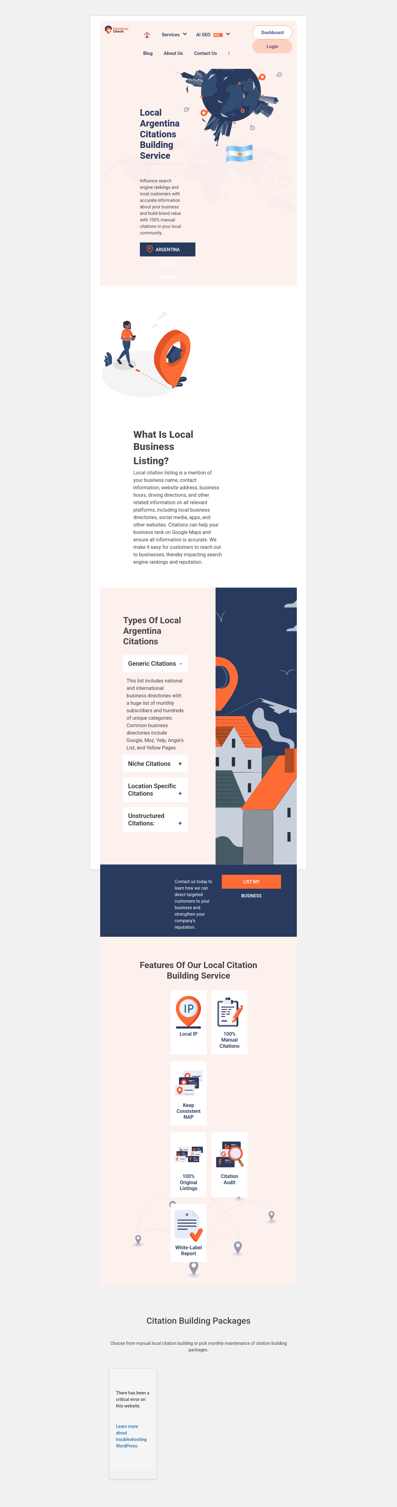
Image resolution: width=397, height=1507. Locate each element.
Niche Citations (149, 763)
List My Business (251, 884)
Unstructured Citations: (146, 819)
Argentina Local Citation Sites (168, 251)
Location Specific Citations (152, 789)
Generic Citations (152, 663)
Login (272, 46)
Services (171, 35)
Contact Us (205, 53)
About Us (173, 53)
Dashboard (272, 32)
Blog (148, 53)
